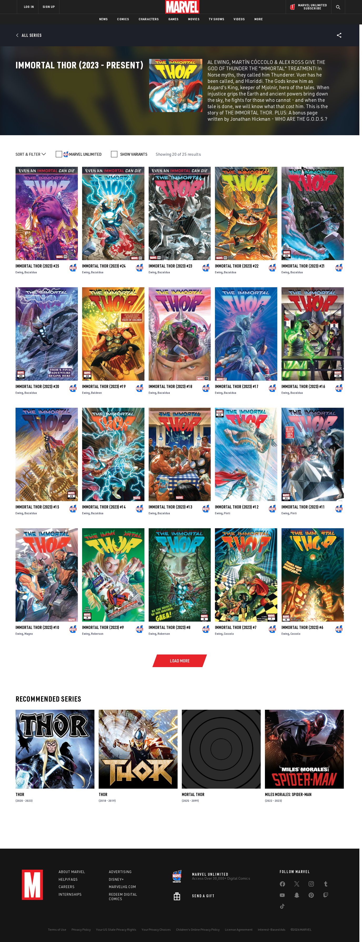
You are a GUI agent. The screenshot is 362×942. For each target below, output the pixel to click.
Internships (70, 894)
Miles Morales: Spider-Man (288, 823)
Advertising (120, 872)
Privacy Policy (81, 929)
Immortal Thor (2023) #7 (236, 656)
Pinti (227, 542)
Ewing (19, 301)
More (258, 19)
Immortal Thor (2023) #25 (37, 295)
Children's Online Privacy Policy (198, 929)
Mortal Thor (193, 823)
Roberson (97, 662)
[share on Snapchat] (296, 896)
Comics (123, 19)
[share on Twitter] (296, 885)
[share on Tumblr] (325, 885)
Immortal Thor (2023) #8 (169, 656)
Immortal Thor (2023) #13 (170, 535)
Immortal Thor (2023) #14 (103, 535)
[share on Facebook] (282, 885)
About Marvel (72, 872)
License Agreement (239, 929)
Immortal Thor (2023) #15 (37, 535)
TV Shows (216, 19)
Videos (239, 19)
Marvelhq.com (122, 887)
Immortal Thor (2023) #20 (37, 415)
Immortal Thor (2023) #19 (103, 415)
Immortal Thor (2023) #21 (303, 295)
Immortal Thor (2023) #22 (236, 295)
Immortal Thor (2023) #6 (302, 656)
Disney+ (116, 879)
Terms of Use (57, 929)
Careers (67, 887)
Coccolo (229, 662)
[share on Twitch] (325, 896)
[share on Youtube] (282, 896)
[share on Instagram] (311, 885)
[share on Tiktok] (282, 907)
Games (173, 19)
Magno (28, 662)
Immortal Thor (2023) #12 (236, 535)
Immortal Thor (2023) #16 (303, 415)
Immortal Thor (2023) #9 (103, 656)
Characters (149, 19)
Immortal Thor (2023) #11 (303, 535)
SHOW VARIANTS (133, 183)
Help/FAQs (68, 879)
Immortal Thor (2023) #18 (170, 415)
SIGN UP (49, 7)
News (103, 19)
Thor (20, 823)
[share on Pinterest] (311, 896)
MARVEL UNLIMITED (85, 183)
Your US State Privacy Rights (116, 929)
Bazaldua (30, 301)
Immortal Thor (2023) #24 (103, 295)
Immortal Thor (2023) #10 (37, 656)
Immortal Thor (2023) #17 (236, 415)
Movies (193, 19)
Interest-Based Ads (271, 929)
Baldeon (96, 422)
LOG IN (29, 7)
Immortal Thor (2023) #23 (170, 295)
